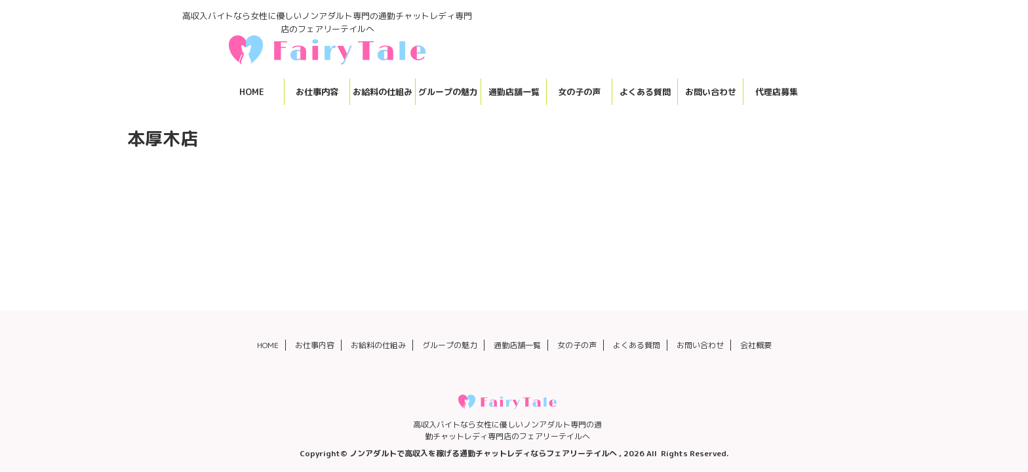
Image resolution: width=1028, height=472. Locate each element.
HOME (251, 92)
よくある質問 (645, 92)
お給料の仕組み (382, 92)
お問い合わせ (710, 92)
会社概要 (756, 345)
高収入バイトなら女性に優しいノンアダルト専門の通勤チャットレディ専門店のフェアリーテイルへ (507, 430)
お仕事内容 (317, 92)
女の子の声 (579, 92)
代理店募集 (776, 92)
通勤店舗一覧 (514, 92)
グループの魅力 (448, 92)
